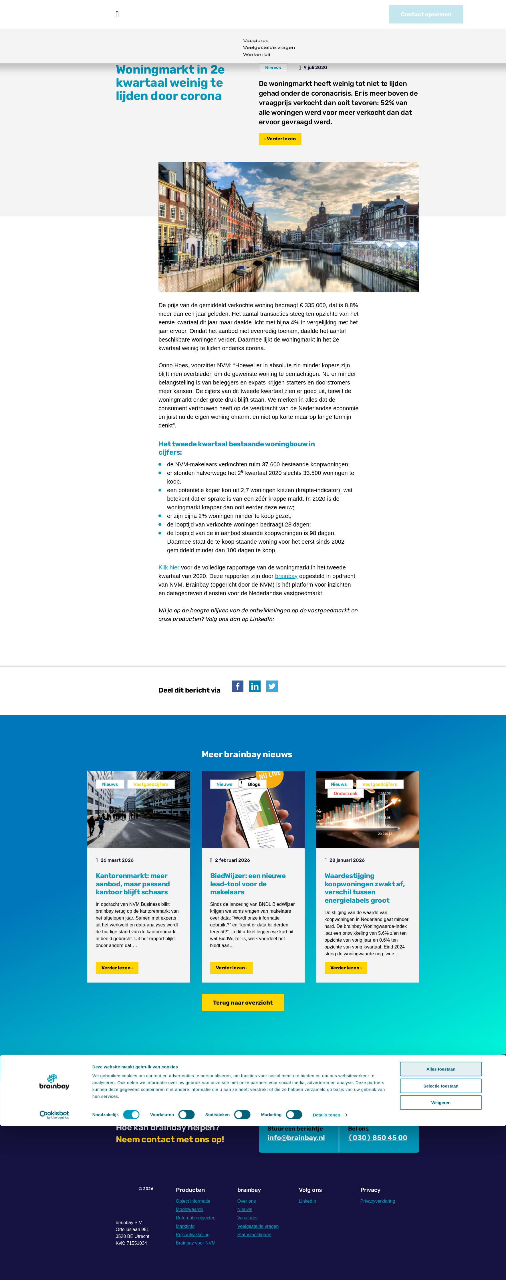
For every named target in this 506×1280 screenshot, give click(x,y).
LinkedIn (307, 1201)
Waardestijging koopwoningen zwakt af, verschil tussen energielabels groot (365, 888)
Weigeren (441, 1256)
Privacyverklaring (377, 1201)
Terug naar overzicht (243, 1002)
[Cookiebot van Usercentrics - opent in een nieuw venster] (54, 1269)
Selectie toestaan (441, 1239)
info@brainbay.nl (296, 1137)
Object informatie (193, 1201)
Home (117, 14)
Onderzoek (346, 793)
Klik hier (168, 567)
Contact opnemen (426, 14)
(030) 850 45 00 (377, 1137)
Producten (145, 14)
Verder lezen (281, 138)
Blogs (254, 784)
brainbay (286, 576)
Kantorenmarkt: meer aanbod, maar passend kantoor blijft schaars (133, 884)
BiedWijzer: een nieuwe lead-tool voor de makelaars (248, 884)
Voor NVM (185, 14)
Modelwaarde (189, 1209)
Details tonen (326, 1268)
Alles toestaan (441, 1222)
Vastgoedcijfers (151, 784)
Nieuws (221, 14)
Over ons (257, 14)
